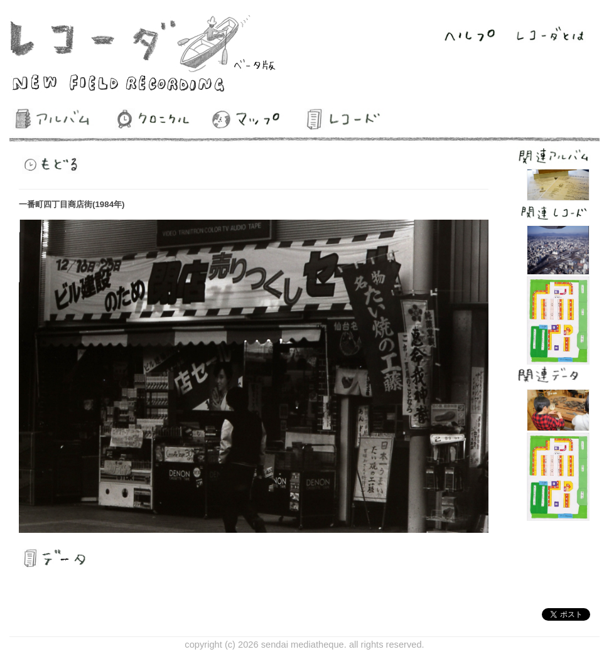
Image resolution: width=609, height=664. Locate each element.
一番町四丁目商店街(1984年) (72, 204)
